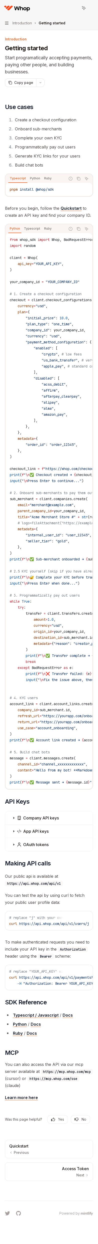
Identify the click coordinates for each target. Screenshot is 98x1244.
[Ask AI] (86, 178)
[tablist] (35, 178)
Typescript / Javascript (36, 1015)
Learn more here (21, 1097)
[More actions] (91, 8)
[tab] (17, 178)
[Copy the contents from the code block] (78, 178)
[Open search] (75, 8)
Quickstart (71, 208)
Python (20, 1024)
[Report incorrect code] (70, 178)
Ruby (18, 1033)
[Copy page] (20, 82)
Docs (68, 1015)
